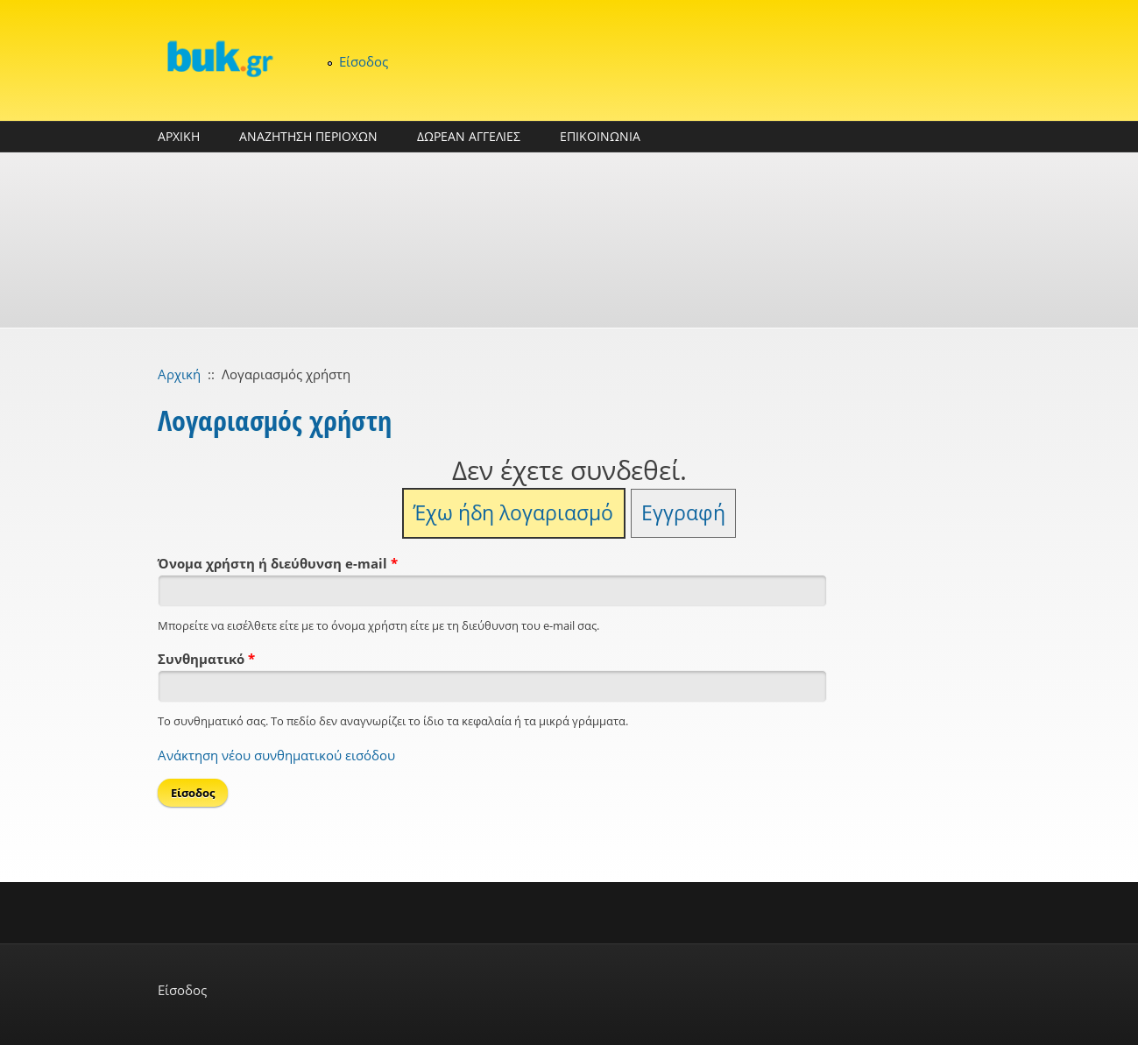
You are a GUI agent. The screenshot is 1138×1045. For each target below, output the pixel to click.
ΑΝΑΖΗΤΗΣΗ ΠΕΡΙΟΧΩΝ (308, 136)
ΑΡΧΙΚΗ (179, 136)
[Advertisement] (569, 240)
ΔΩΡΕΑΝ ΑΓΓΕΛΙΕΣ (468, 136)
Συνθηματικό (206, 658)
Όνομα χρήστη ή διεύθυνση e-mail (278, 563)
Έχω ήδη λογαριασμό (513, 512)
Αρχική (179, 374)
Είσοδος (363, 61)
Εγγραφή (683, 512)
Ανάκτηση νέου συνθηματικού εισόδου (276, 755)
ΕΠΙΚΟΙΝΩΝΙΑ (600, 136)
